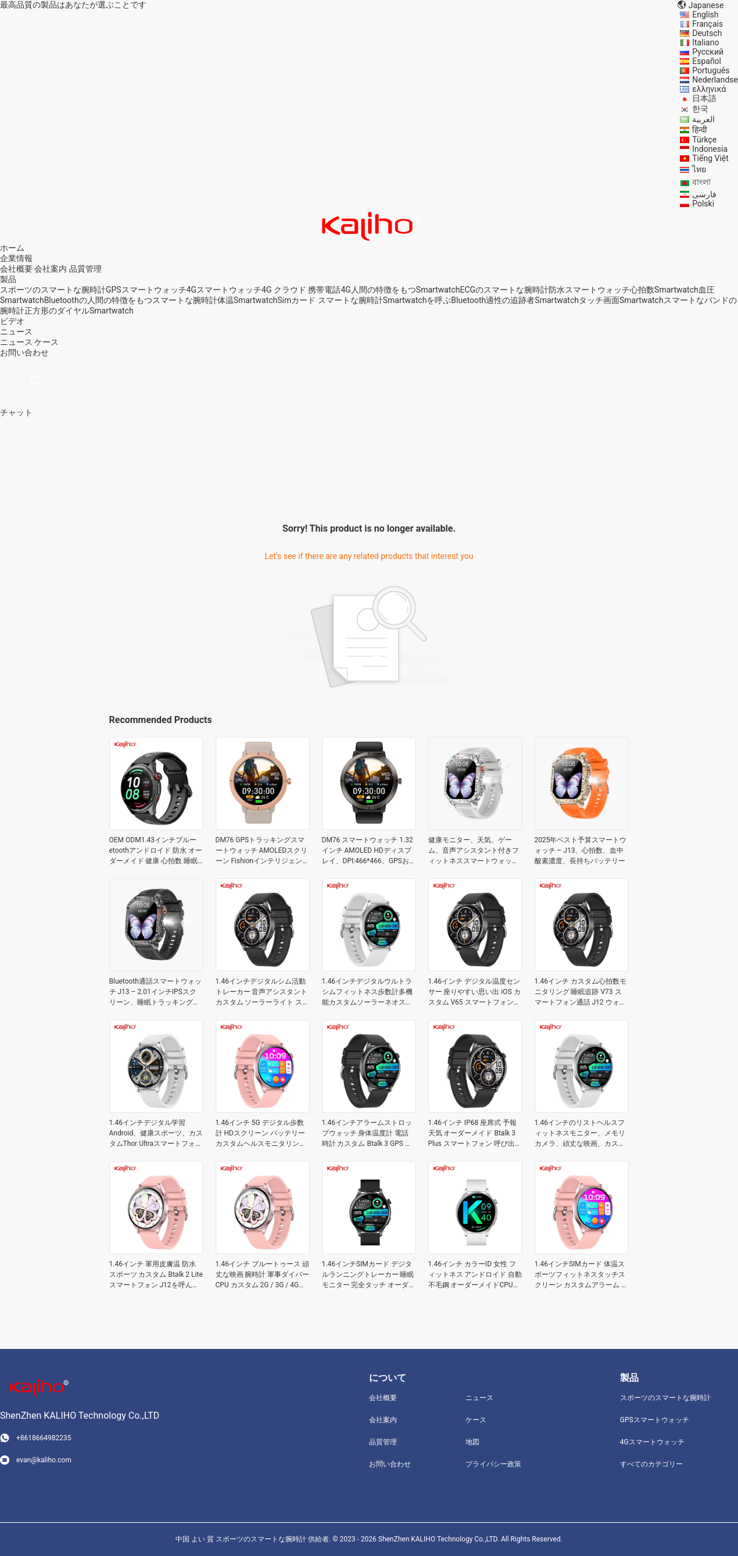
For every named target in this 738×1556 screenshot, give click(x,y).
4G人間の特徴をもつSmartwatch (400, 289)
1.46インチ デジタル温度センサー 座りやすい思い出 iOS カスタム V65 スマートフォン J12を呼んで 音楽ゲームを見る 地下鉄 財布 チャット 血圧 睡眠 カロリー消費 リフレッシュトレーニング (475, 992)
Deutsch (707, 33)
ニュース (16, 342)
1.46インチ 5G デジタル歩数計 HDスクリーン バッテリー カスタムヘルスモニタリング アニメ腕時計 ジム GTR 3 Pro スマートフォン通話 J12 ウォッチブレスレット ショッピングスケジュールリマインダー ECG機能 (262, 1134)
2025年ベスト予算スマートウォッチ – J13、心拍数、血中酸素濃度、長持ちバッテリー (581, 850)
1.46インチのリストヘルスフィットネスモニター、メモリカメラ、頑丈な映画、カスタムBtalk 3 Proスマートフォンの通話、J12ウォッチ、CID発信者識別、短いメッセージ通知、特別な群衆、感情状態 (581, 1134)
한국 (700, 108)
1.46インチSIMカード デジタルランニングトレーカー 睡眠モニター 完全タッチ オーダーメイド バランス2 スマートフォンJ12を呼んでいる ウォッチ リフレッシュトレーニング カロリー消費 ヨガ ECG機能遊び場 (369, 1275)
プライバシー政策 (493, 1464)
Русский (707, 51)
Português (710, 70)
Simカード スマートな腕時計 (329, 300)
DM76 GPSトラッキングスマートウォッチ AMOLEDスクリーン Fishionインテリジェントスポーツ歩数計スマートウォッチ (263, 851)
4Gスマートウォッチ (224, 289)
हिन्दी (699, 129)
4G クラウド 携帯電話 (301, 289)
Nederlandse (715, 79)
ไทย (699, 169)
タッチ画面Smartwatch (621, 300)
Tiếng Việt (710, 158)
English (705, 14)
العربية (703, 119)
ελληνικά (709, 89)
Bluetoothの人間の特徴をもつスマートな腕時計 (130, 300)
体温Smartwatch (247, 300)
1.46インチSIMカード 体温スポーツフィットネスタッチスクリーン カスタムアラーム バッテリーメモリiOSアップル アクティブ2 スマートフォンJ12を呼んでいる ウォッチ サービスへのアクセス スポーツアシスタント (582, 1275)
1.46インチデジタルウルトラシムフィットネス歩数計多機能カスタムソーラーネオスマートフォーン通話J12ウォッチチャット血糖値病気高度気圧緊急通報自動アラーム (367, 992)
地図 (472, 1442)
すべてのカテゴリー (651, 1464)
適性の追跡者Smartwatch (532, 300)
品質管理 (85, 268)
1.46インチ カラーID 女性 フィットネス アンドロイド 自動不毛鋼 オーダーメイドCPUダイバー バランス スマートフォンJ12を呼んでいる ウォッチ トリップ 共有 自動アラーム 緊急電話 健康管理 (475, 1275)
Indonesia (710, 149)
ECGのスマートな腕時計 (504, 289)
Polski (703, 203)
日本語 (704, 98)
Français (707, 24)
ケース (46, 342)
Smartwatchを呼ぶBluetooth (434, 300)
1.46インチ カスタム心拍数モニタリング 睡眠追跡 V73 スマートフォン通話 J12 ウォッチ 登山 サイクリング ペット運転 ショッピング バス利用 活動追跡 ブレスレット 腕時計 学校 (582, 992)
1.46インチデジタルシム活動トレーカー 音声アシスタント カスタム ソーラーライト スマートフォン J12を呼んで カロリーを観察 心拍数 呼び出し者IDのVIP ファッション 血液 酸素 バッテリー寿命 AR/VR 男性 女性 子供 (263, 992)
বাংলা (701, 182)
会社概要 (16, 268)
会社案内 (50, 268)
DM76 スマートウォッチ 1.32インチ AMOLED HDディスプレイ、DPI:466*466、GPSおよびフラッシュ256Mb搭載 (367, 851)
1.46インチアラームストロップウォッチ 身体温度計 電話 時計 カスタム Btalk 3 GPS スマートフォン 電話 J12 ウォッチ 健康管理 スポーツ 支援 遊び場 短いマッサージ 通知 (368, 1134)
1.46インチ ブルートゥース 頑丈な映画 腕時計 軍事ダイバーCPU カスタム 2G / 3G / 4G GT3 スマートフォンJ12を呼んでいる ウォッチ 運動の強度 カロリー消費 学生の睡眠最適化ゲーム (263, 1275)
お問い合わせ (390, 1464)
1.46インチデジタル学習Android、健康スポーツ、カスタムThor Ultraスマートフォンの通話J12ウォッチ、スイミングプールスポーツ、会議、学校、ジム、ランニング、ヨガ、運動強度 (156, 1134)
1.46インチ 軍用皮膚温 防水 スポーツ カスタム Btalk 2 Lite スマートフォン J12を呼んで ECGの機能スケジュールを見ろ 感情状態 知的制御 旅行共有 (156, 1275)
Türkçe (704, 139)
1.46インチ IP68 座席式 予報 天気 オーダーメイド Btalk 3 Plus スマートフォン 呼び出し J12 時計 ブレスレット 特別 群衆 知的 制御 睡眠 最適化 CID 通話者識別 (475, 1134)
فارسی (704, 194)
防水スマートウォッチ (589, 289)
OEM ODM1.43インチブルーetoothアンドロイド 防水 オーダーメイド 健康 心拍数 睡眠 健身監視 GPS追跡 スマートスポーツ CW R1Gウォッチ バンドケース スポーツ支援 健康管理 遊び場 (156, 851)
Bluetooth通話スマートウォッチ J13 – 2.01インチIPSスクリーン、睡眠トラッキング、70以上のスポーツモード (155, 992)
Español (706, 61)
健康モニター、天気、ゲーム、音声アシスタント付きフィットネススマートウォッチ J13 (473, 851)
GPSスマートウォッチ (146, 289)
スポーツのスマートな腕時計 (53, 289)
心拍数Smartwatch (664, 289)
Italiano (705, 42)
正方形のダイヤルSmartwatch (79, 310)
